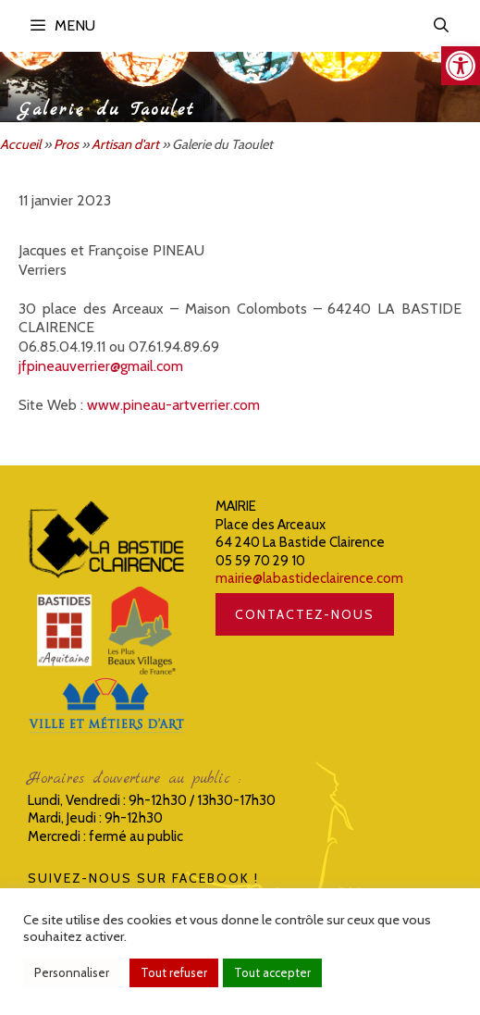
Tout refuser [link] (174, 972)
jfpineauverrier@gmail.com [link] (100, 366)
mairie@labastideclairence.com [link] (309, 578)
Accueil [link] (20, 144)
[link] (460, 65)
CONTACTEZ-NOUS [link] (305, 614)
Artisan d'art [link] (125, 144)
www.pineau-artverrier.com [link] (173, 405)
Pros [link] (66, 144)
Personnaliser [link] (71, 972)
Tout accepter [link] (272, 972)
